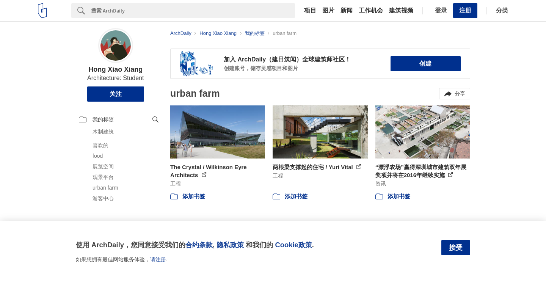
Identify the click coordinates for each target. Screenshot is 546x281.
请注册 (158, 259)
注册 (465, 10)
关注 (116, 94)
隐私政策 (230, 245)
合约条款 (199, 245)
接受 (456, 247)
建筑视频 (401, 11)
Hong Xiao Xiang (115, 69)
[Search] (193, 10)
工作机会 (371, 11)
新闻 (346, 11)
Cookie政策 (293, 245)
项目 (310, 11)
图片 (328, 11)
